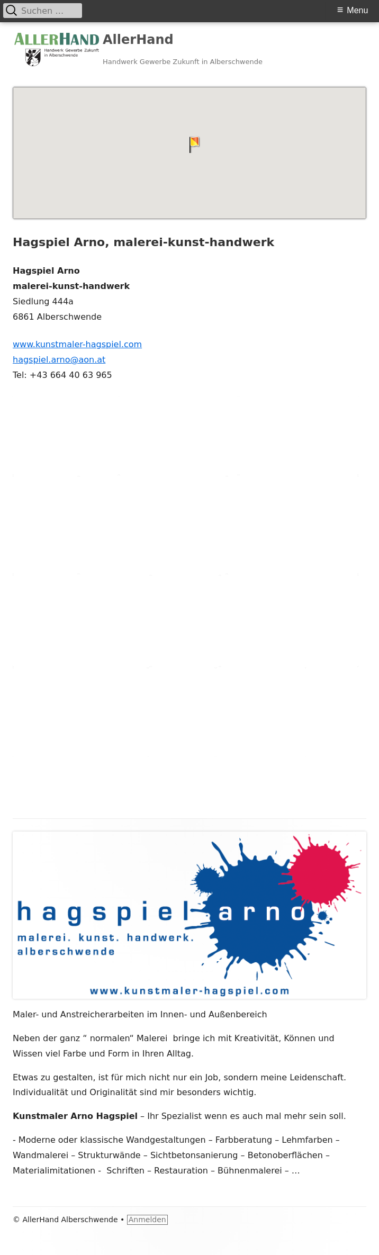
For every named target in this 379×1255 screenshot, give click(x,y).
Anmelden (147, 1219)
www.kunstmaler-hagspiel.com (77, 344)
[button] (189, 144)
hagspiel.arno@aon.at (59, 360)
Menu (357, 10)
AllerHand (138, 39)
